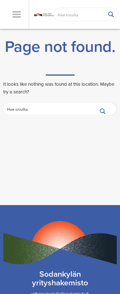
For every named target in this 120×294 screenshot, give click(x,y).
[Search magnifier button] (111, 14)
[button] (16, 14)
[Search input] (80, 14)
